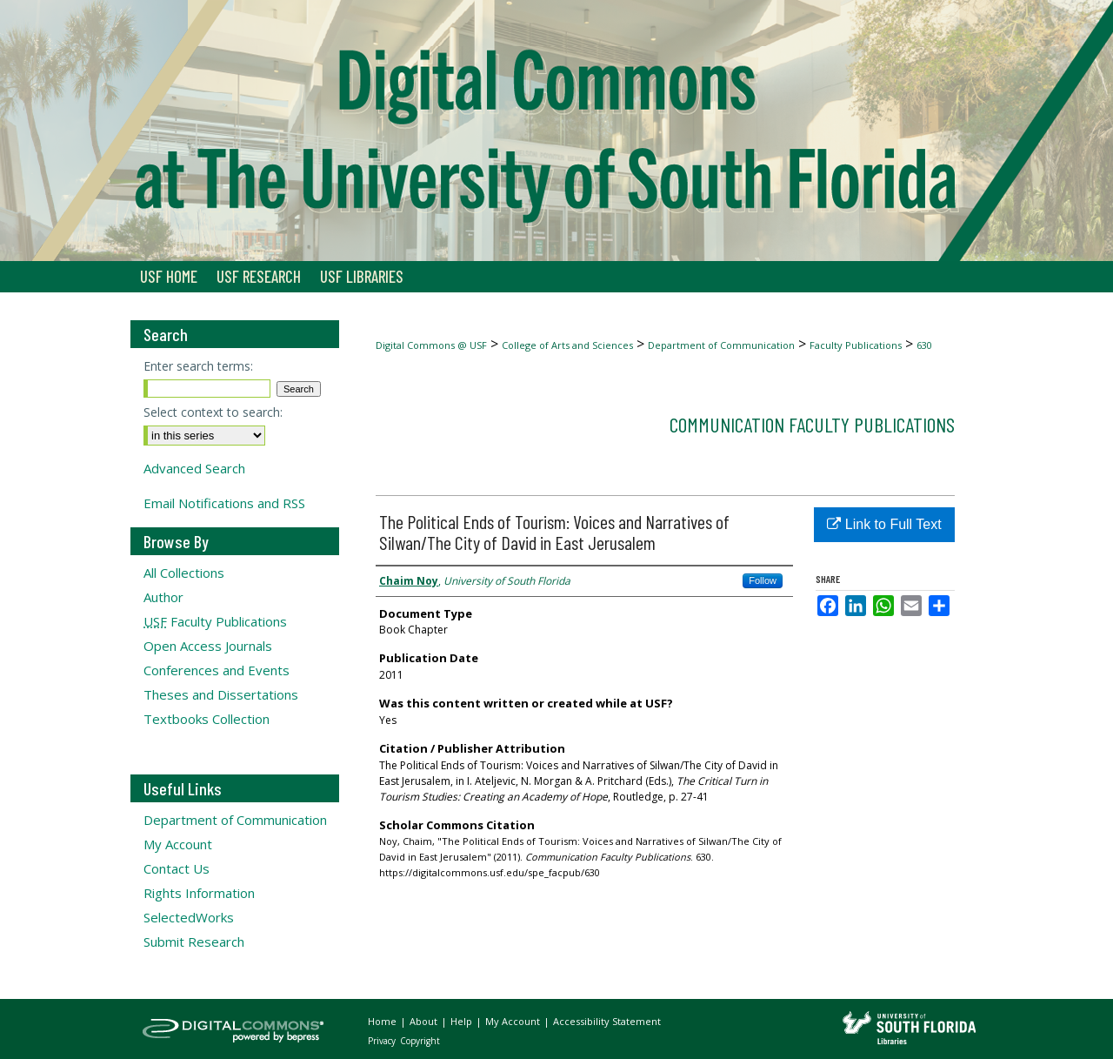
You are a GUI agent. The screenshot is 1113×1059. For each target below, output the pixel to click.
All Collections (183, 572)
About (425, 1021)
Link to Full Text (884, 524)
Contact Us (176, 868)
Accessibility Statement (607, 1021)
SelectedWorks (188, 917)
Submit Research (193, 941)
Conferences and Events (216, 670)
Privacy (383, 1041)
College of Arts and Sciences (567, 345)
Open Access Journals (207, 645)
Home (383, 1021)
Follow (762, 580)
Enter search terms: (198, 366)
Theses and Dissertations (220, 694)
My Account (177, 844)
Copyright (420, 1041)
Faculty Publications (856, 345)
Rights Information (199, 892)
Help (462, 1021)
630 (924, 345)
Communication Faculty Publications (812, 424)
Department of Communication (721, 345)
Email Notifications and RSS (224, 503)
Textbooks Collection (206, 718)
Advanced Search (194, 468)
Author (163, 597)
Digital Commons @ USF (431, 345)
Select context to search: (213, 412)
